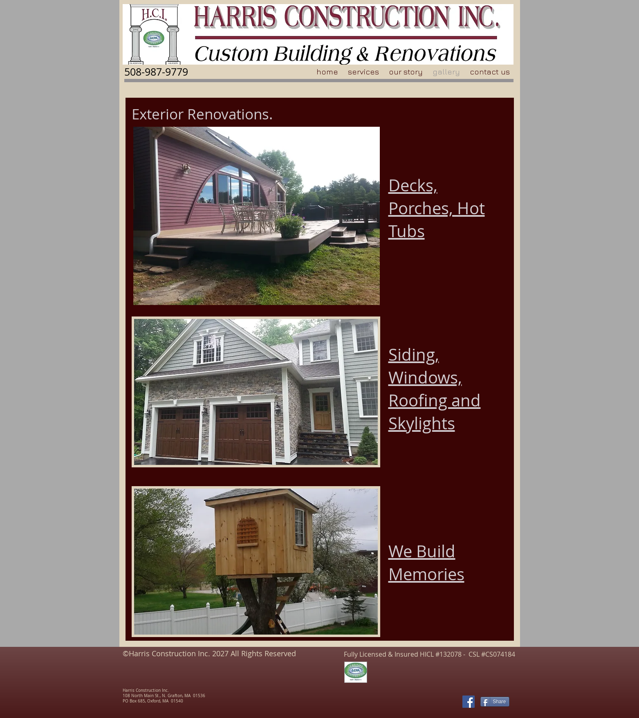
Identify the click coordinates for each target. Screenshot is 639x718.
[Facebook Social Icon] (468, 702)
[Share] (494, 702)
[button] (256, 391)
